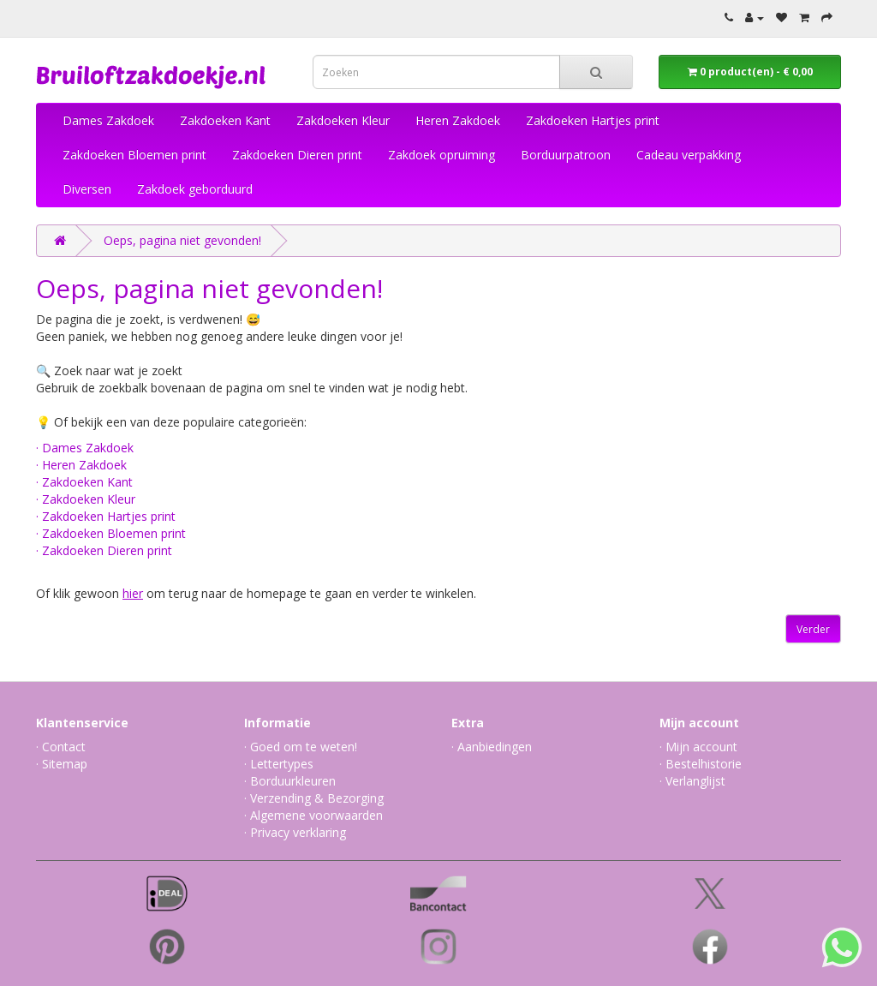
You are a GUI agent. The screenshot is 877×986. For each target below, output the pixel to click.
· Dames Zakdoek (85, 447)
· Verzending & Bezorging (314, 798)
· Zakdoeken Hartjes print (106, 516)
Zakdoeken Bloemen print (134, 154)
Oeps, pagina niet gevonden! (182, 240)
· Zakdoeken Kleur (85, 499)
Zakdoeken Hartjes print (592, 120)
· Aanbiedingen (491, 746)
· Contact (61, 746)
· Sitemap (61, 764)
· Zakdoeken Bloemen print (111, 533)
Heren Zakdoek (457, 120)
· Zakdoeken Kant (84, 482)
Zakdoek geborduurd (195, 189)
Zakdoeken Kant (225, 120)
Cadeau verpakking (688, 154)
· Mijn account (698, 746)
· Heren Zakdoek (81, 465)
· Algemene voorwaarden (313, 815)
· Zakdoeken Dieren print (104, 550)
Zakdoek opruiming (441, 154)
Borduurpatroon (566, 154)
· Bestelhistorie (700, 764)
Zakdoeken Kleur (343, 120)
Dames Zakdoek (108, 120)
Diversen (87, 189)
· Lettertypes (278, 764)
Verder (813, 629)
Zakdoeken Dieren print (297, 154)
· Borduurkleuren (290, 781)
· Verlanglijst (692, 781)
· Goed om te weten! (300, 746)
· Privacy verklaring (295, 832)
